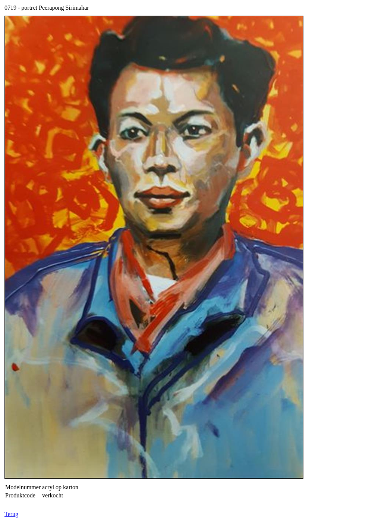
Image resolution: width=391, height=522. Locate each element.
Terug (11, 514)
